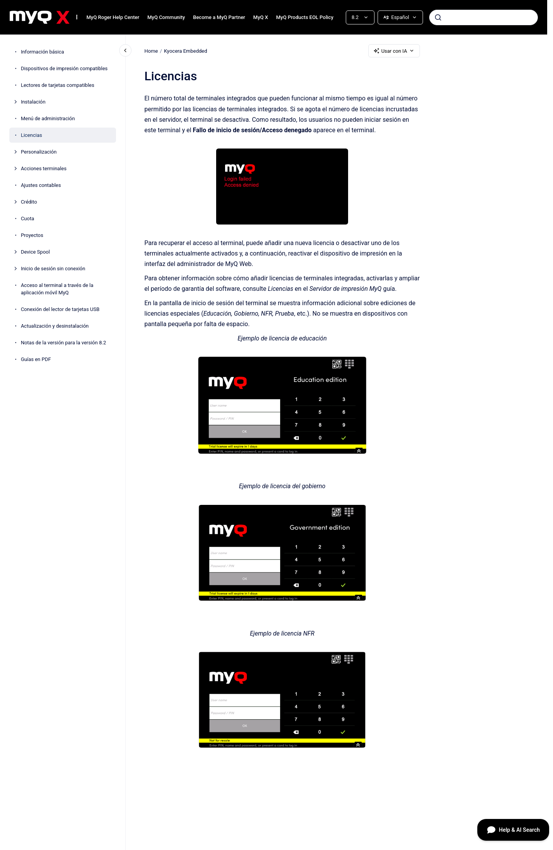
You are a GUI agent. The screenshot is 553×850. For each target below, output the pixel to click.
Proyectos (32, 235)
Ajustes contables (41, 185)
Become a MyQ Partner (219, 17)
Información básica (42, 52)
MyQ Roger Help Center (113, 17)
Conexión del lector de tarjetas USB (60, 309)
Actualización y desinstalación (55, 326)
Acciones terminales (44, 168)
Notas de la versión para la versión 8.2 (63, 343)
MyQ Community (166, 17)
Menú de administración (48, 118)
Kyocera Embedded (185, 51)
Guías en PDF (36, 359)
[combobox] (483, 17)
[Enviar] (438, 17)
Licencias (31, 135)
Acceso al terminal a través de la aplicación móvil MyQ (57, 289)
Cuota (27, 218)
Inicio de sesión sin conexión (53, 268)
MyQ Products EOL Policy (304, 17)
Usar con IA (394, 51)
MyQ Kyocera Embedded (76, 17)
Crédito (29, 202)
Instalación (33, 102)
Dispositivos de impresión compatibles (64, 68)
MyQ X (260, 17)
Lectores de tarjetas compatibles (57, 85)
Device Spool (35, 252)
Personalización (39, 152)
